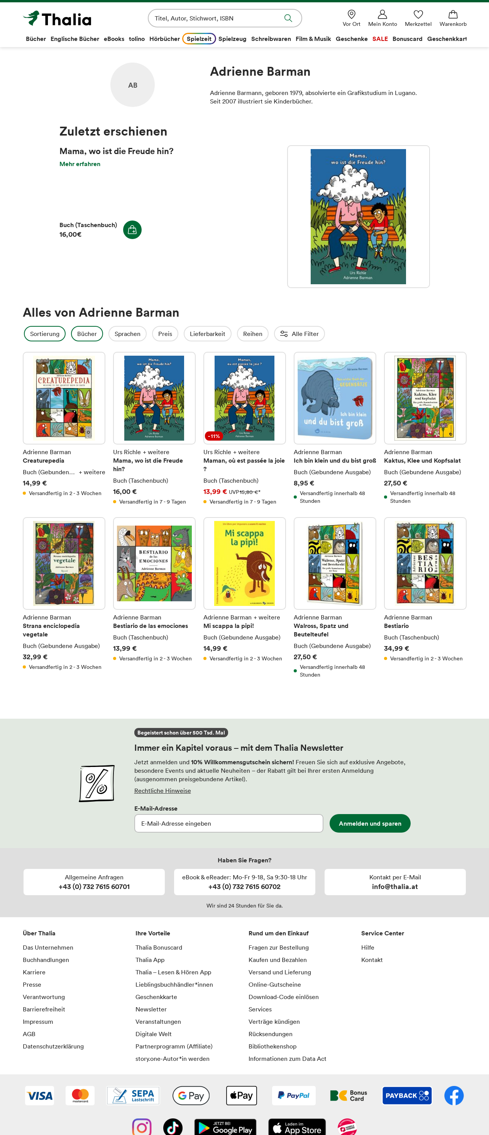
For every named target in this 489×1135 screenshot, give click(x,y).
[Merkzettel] (418, 18)
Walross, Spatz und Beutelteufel (335, 598)
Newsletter (151, 1009)
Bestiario (425, 598)
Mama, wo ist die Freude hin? (358, 216)
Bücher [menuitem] (36, 38)
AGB (29, 1034)
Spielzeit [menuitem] (199, 38)
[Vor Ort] (351, 18)
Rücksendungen (271, 1034)
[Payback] (407, 1096)
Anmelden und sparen (370, 823)
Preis (186, 334)
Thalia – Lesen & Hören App (173, 972)
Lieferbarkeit (228, 334)
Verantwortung (44, 997)
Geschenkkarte (156, 997)
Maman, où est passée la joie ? (244, 429)
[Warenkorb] (453, 18)
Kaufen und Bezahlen (278, 960)
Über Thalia (39, 933)
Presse (32, 984)
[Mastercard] (80, 1096)
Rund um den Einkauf (279, 933)
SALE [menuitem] (380, 38)
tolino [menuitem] (137, 38)
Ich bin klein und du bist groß (335, 429)
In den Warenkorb (132, 229)
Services (260, 1009)
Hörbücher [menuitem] (164, 38)
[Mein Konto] (382, 18)
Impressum (38, 1021)
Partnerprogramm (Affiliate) (174, 1046)
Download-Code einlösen (284, 997)
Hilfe (367, 947)
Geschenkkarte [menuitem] (449, 38)
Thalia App (149, 960)
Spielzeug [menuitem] (232, 38)
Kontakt (372, 960)
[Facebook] (454, 1096)
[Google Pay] (191, 1096)
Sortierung (65, 334)
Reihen (273, 334)
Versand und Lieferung (280, 972)
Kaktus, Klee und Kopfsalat (425, 429)
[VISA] (39, 1096)
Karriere (34, 972)
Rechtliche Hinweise (162, 790)
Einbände (381, 334)
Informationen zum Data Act (288, 1058)
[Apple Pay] (241, 1096)
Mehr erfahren (79, 163)
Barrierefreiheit (44, 1009)
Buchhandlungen (46, 960)
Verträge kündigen (274, 1021)
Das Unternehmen (48, 947)
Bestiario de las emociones (154, 598)
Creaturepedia (64, 429)
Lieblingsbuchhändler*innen (174, 984)
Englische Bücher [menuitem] (75, 38)
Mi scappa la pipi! (244, 598)
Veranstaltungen (158, 1021)
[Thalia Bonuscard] (348, 1096)
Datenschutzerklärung (53, 1046)
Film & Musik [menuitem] (313, 38)
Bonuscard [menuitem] (408, 38)
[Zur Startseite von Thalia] (67, 18)
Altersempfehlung (326, 334)
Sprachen (148, 334)
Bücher (108, 334)
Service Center (382, 933)
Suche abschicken (288, 18)
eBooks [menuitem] (114, 38)
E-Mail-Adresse (156, 808)
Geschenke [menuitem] (352, 38)
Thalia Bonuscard (158, 947)
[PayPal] (294, 1096)
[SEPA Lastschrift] (133, 1096)
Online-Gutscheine (275, 984)
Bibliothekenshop (272, 1046)
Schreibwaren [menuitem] (271, 38)
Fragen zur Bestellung (279, 947)
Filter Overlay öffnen (32, 334)
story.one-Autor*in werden (172, 1058)
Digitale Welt (153, 1034)
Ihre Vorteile (152, 933)
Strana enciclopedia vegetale (64, 598)
